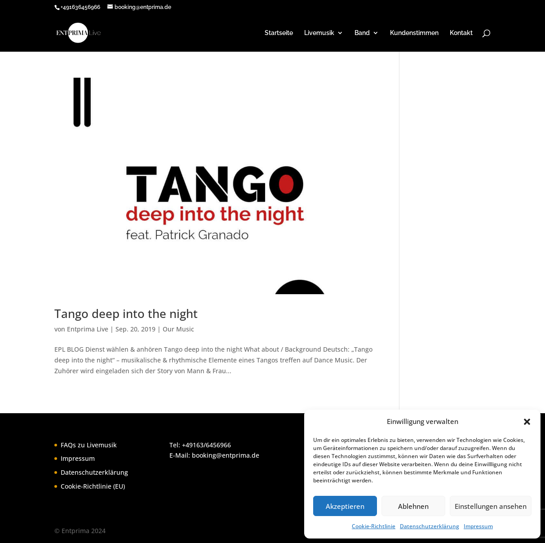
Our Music (178, 329)
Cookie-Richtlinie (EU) (93, 486)
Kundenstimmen (414, 33)
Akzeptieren (345, 506)
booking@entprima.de (225, 455)
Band (362, 33)
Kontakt (461, 33)
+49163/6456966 (206, 445)
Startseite (279, 33)
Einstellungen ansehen (491, 506)
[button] (527, 421)
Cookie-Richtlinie (373, 526)
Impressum (478, 526)
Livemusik (319, 33)
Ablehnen (413, 506)
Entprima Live (87, 329)
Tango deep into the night (126, 313)
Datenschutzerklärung (429, 526)
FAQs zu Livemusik (89, 445)
